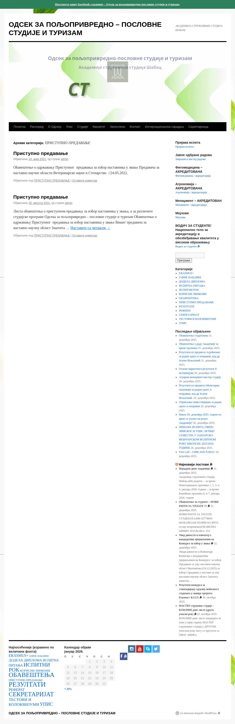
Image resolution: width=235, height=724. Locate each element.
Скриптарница (198, 126)
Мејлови (180, 217)
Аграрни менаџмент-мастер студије (200, 377)
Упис (69, 126)
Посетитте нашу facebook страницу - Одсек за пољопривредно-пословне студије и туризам (117, 4)
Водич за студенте (187, 246)
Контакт (135, 126)
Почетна (19, 126)
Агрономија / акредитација (191, 192)
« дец (68, 688)
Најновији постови (195, 464)
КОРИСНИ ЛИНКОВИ (193, 294)
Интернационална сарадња (164, 126)
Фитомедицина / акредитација (193, 175)
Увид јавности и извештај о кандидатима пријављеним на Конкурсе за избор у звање (196, 539)
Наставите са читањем (90, 228)
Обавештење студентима (193, 335)
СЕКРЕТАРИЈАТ (189, 314)
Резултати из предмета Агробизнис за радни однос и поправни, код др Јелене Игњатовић (199, 356)
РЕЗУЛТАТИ (186, 306)
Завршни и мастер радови (190, 159)
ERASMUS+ (186, 273)
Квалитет (99, 126)
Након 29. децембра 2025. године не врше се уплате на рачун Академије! (200, 418)
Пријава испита (184, 146)
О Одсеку (54, 126)
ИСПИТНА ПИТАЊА (192, 285)
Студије (82, 126)
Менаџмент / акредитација (191, 204)
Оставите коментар (84, 180)
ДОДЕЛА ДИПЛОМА (192, 281)
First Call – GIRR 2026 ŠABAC (197, 452)
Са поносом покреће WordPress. (200, 713)
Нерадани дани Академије (196, 468)
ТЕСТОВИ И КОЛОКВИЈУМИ (197, 319)
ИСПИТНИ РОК (189, 289)
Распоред (37, 126)
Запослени (117, 126)
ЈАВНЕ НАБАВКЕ (190, 277)
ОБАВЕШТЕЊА (189, 298)
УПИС (183, 323)
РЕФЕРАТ (185, 310)
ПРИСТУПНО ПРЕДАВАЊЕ (52, 180)
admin (65, 159)
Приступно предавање (40, 153)
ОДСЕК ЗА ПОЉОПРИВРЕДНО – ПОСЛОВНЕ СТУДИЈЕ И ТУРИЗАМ (62, 713)
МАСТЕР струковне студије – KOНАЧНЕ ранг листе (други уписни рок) (196, 610)
